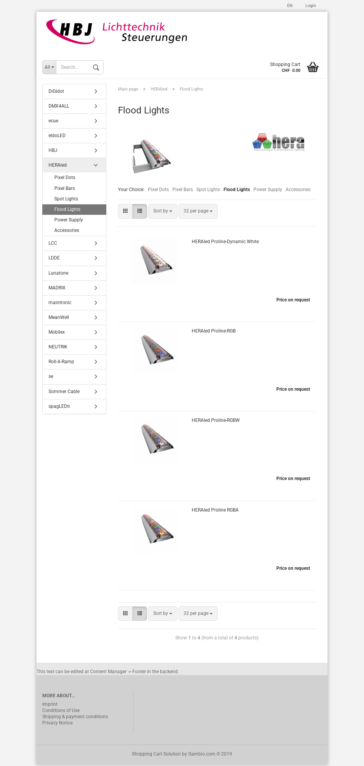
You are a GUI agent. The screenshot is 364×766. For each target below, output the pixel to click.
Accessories (298, 191)
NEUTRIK (58, 348)
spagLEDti (59, 407)
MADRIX (57, 289)
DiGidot (56, 92)
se (51, 378)
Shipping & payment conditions (75, 718)
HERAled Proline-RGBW (216, 422)
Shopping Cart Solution (156, 755)
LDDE (54, 259)
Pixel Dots (158, 191)
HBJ (53, 151)
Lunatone (58, 274)
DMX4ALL (59, 107)
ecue (53, 122)
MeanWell (59, 318)
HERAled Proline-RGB (214, 332)
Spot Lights (208, 191)
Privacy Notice (57, 724)
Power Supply (267, 191)
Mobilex (57, 333)
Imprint (49, 705)
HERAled (58, 166)
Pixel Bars (182, 191)
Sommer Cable (64, 392)
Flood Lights (67, 210)
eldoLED (57, 136)
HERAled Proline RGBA (215, 511)
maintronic (60, 303)
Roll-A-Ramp (61, 363)
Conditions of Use (61, 712)
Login (310, 5)
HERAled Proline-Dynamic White (225, 242)
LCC (53, 244)
